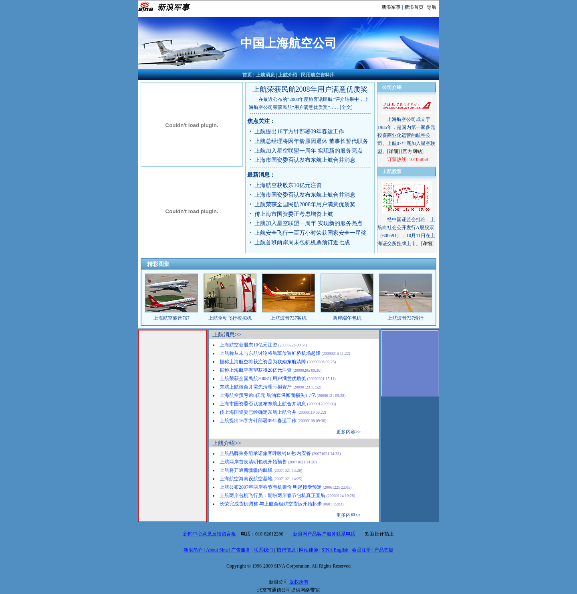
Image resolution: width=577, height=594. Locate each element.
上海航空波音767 (171, 318)
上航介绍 (287, 75)
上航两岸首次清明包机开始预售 (253, 462)
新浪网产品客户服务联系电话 (324, 534)
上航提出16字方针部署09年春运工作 (299, 132)
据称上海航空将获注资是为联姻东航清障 (263, 361)
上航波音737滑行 (405, 318)
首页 (247, 75)
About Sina (217, 550)
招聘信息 (286, 550)
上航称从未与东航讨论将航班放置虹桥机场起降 (270, 353)
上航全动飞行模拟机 (230, 318)
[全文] (346, 107)
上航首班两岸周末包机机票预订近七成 (302, 243)
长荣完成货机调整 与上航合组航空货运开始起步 (271, 504)
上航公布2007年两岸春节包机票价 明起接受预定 (271, 487)
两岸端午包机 (347, 318)
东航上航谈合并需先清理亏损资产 (256, 387)
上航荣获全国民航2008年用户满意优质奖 (304, 204)
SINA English (334, 550)
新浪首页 (414, 7)
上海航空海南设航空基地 (246, 478)
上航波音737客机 (288, 318)
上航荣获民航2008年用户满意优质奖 (310, 89)
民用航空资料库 (318, 75)
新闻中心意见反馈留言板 (209, 534)
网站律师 (308, 550)
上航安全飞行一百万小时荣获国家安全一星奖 (310, 233)
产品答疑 (383, 550)
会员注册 (361, 550)
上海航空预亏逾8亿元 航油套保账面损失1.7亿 (268, 395)
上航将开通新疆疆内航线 (246, 470)
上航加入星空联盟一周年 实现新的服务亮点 (308, 151)
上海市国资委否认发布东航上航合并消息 (304, 160)
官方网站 (412, 151)
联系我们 (263, 550)
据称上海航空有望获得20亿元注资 (256, 370)
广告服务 (240, 550)
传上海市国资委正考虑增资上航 (293, 214)
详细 (393, 151)
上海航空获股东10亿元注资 (288, 185)
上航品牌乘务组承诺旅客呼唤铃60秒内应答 (265, 453)
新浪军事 (391, 7)
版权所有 (299, 582)
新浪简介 (193, 550)
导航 (431, 7)
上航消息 (265, 75)
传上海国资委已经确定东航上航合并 (258, 412)
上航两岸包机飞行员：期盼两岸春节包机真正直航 (272, 495)
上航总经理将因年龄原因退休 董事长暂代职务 (311, 141)
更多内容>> (348, 432)
